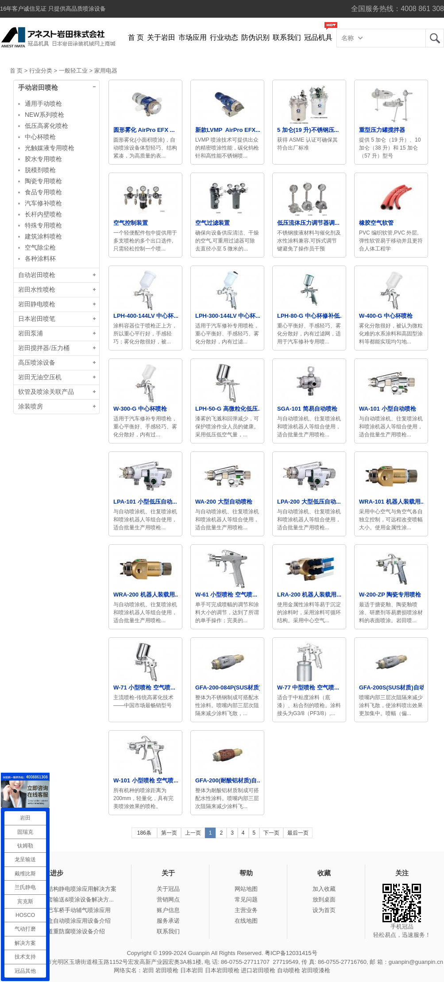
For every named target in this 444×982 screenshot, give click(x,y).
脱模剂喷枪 (40, 169)
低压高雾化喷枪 (46, 125)
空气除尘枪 (40, 247)
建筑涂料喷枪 (43, 236)
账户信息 (168, 910)
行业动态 (224, 37)
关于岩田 (161, 37)
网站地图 (246, 889)
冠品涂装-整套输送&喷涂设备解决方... (65, 899)
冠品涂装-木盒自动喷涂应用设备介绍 (64, 920)
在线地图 (246, 920)
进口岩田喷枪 (258, 970)
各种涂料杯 (40, 258)
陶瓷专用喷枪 (43, 181)
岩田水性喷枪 (36, 289)
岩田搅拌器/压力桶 (43, 348)
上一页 (193, 833)
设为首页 (324, 910)
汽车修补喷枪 (43, 203)
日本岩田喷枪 (222, 970)
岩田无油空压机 (40, 377)
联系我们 (287, 37)
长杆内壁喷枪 (43, 214)
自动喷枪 (288, 970)
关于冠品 (168, 889)
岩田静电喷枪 (36, 304)
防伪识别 (255, 37)
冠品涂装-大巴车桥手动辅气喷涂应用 (64, 910)
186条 (144, 833)
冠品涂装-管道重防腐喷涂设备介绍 (61, 931)
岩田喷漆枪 (315, 970)
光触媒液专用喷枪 (49, 147)
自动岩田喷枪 (36, 275)
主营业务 (246, 910)
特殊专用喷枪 (43, 225)
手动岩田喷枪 (38, 87)
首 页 (136, 37)
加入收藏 (324, 889)
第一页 (169, 833)
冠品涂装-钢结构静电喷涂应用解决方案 (66, 889)
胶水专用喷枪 (43, 158)
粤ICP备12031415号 (291, 953)
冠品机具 (318, 37)
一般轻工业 (73, 70)
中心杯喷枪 (40, 136)
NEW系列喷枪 (44, 114)
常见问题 (246, 899)
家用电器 (105, 70)
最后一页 (298, 833)
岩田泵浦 (30, 333)
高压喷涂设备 (36, 362)
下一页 (271, 833)
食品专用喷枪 (43, 192)
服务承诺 (168, 920)
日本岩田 (191, 970)
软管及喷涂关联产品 (46, 392)
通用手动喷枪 (43, 103)
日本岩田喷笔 (36, 319)
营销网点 (168, 899)
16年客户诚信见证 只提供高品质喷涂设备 (53, 8)
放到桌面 (324, 899)
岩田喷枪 (166, 970)
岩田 (435, 38)
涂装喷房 (30, 406)
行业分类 (40, 70)
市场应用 (192, 37)
